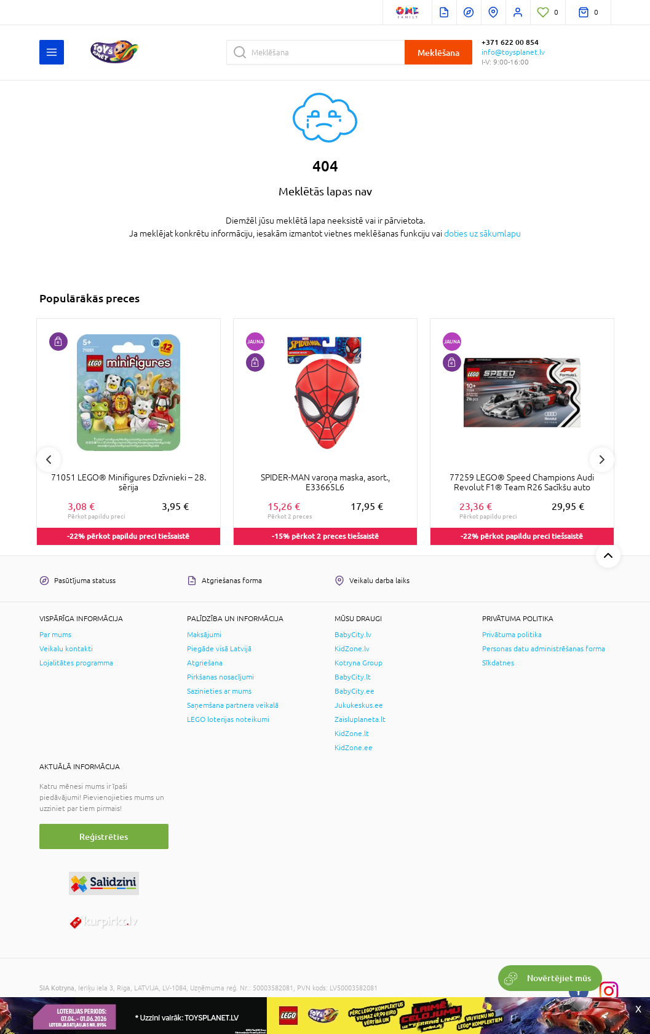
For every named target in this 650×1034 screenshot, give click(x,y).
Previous (48, 459)
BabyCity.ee (355, 691)
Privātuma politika (512, 634)
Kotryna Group (358, 663)
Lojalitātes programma (76, 663)
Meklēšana (438, 52)
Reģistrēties (103, 836)
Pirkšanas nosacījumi (220, 677)
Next (602, 459)
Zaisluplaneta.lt (360, 719)
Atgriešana (205, 663)
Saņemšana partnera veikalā (233, 705)
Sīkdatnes (498, 663)
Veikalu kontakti (66, 648)
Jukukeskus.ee (359, 705)
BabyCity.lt (353, 677)
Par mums (55, 634)
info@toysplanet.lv (513, 52)
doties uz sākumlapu (482, 233)
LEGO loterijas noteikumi (228, 719)
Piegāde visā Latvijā (219, 648)
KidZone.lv (352, 648)
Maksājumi (204, 634)
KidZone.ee (354, 747)
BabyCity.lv (353, 634)
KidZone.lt (352, 733)
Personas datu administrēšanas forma (543, 648)
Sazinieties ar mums (219, 691)
